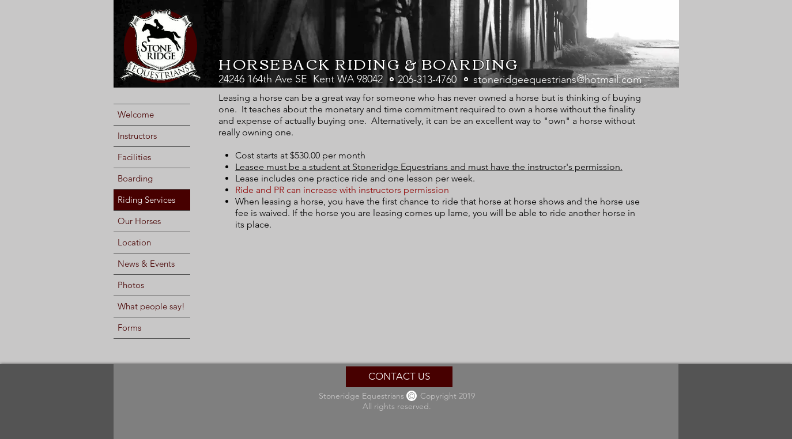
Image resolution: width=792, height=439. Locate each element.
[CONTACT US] (399, 376)
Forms (129, 327)
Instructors (137, 135)
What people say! (151, 306)
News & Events (146, 263)
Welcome (136, 114)
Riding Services (146, 199)
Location (134, 242)
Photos (131, 284)
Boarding (135, 178)
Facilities (134, 157)
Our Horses (139, 220)
